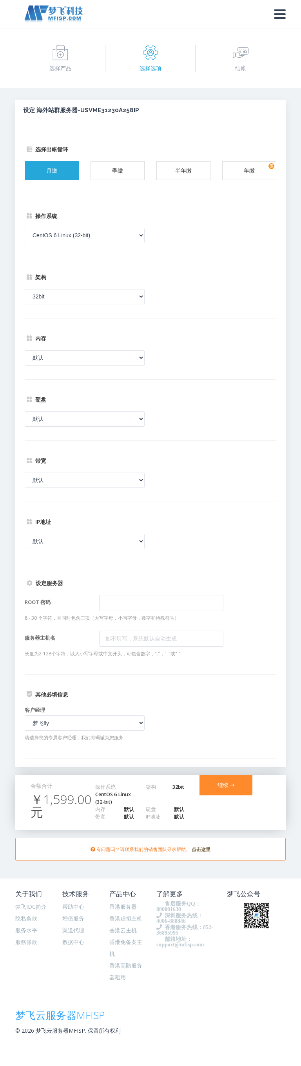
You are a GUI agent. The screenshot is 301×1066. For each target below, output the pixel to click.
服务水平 (26, 930)
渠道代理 (73, 930)
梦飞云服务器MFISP (60, 1013)
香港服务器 (123, 906)
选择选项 (150, 58)
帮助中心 (73, 906)
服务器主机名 (40, 637)
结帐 (240, 58)
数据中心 (73, 942)
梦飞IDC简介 (31, 906)
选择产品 (60, 58)
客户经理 (35, 709)
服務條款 (26, 942)
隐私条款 (26, 918)
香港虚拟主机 (125, 918)
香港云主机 (123, 930)
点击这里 (201, 849)
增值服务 (73, 918)
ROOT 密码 (38, 602)
